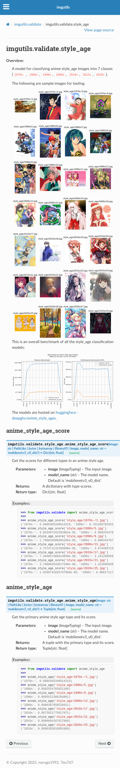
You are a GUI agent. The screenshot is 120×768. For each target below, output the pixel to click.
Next (104, 743)
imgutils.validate (27, 24)
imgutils (63, 7)
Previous (18, 743)
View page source (99, 30)
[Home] (8, 24)
